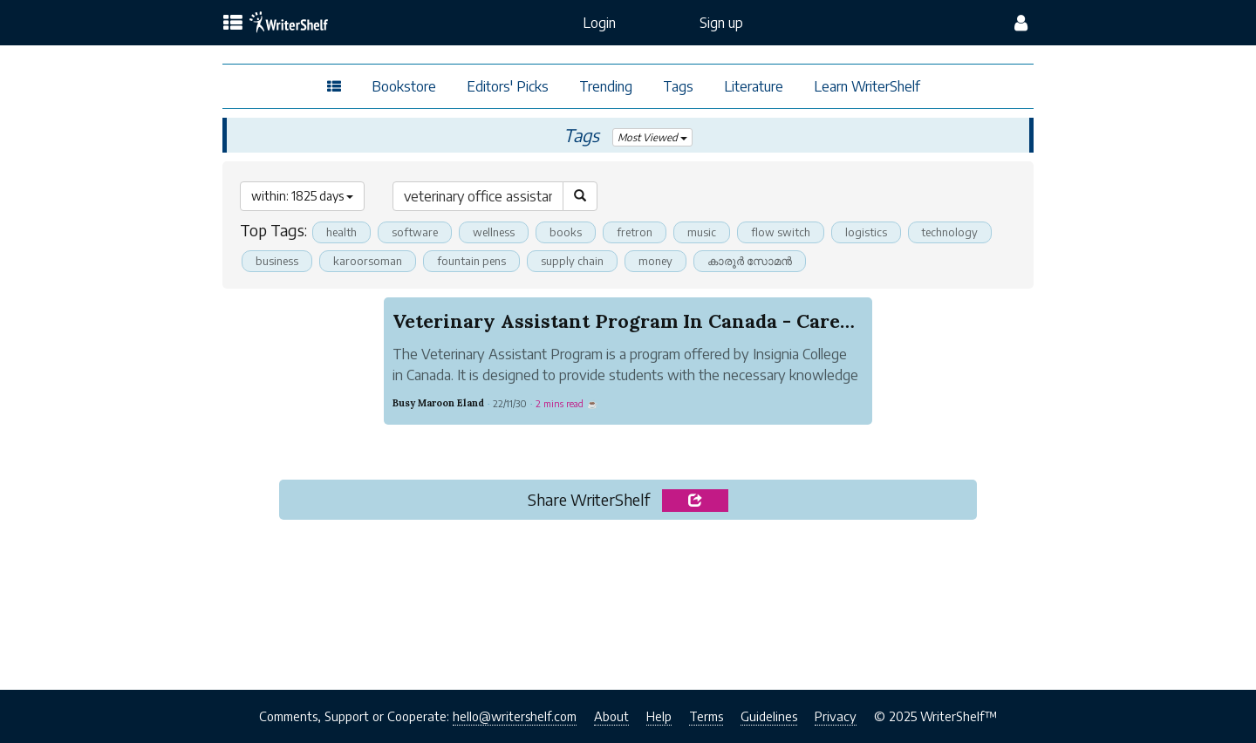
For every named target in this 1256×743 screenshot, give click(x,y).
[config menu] (1021, 22)
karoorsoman (367, 261)
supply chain (572, 261)
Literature (753, 86)
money (655, 261)
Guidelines (769, 716)
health (341, 232)
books (566, 232)
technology (950, 232)
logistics (866, 232)
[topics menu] (232, 23)
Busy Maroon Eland (438, 403)
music (701, 232)
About (611, 716)
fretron (634, 232)
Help (659, 716)
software (415, 232)
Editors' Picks (508, 86)
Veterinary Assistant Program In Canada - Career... (632, 321)
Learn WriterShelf (867, 86)
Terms (706, 716)
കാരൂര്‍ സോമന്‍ (749, 261)
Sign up (721, 22)
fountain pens (471, 261)
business (277, 261)
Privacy (836, 716)
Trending (605, 86)
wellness (494, 232)
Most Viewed (653, 137)
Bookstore (404, 86)
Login (599, 22)
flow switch (780, 232)
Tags (678, 86)
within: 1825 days (302, 195)
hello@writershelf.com (515, 716)
